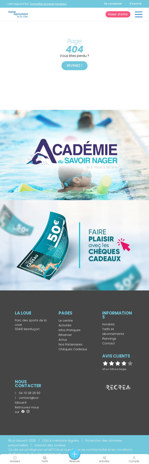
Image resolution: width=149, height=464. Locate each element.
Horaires (108, 324)
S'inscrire (136, 3)
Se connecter (113, 3)
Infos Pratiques (70, 330)
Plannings (109, 339)
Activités (65, 325)
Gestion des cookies (50, 445)
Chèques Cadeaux (73, 349)
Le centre (66, 320)
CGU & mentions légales (60, 440)
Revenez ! (74, 65)
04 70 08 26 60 (27, 393)
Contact (108, 343)
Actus (63, 340)
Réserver (65, 335)
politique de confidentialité (87, 450)
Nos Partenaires (70, 344)
